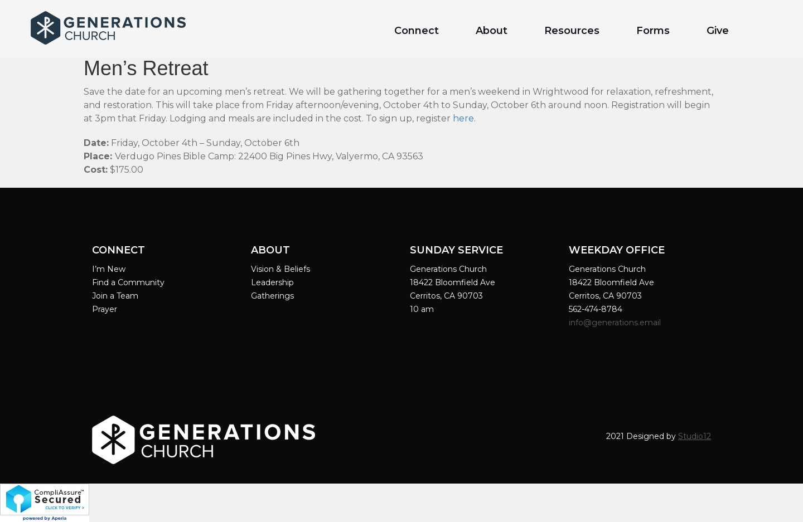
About (491, 30)
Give (718, 30)
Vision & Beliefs (280, 269)
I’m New (108, 269)
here (463, 118)
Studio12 (694, 436)
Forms (653, 30)
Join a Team (115, 296)
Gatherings (272, 296)
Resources (571, 30)
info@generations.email (616, 323)
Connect (416, 30)
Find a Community (128, 282)
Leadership (272, 282)
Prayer (104, 309)
